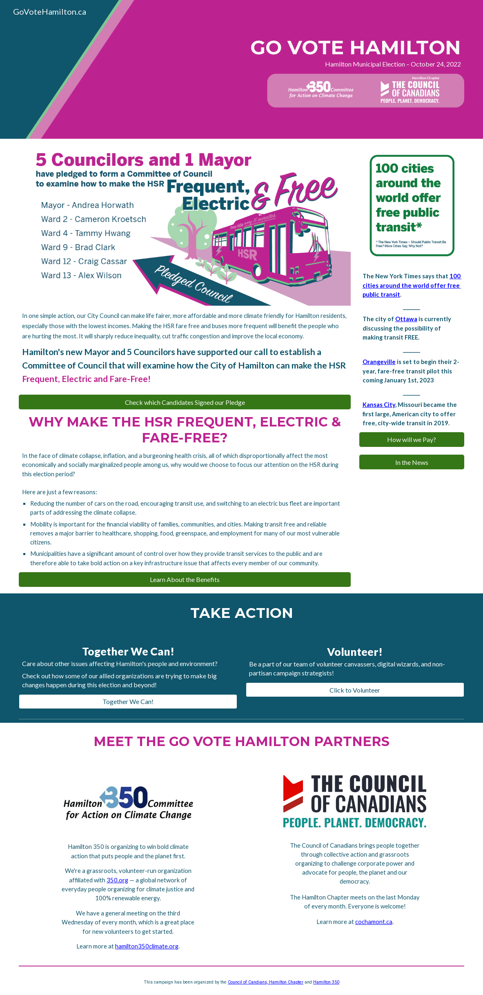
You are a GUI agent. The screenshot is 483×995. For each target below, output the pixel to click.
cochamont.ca (373, 921)
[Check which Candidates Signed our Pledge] (184, 402)
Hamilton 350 (326, 982)
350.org (117, 880)
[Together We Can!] (128, 701)
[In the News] (412, 462)
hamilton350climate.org (146, 946)
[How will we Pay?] (412, 439)
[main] (336, 52)
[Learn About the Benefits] (184, 579)
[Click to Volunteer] (355, 690)
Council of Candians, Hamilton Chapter (265, 982)
